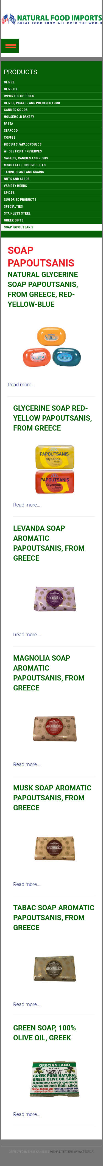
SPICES (9, 193)
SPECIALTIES (13, 207)
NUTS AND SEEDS (16, 179)
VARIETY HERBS (15, 186)
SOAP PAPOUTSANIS (18, 227)
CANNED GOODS (15, 110)
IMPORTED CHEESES (19, 96)
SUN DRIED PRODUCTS (20, 200)
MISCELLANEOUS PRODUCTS (25, 165)
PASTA (8, 124)
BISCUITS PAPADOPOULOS (22, 144)
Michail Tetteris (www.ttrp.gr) (72, 1151)
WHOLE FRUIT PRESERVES (23, 151)
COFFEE (9, 137)
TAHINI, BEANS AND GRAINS (24, 172)
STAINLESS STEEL (17, 213)
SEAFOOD (11, 131)
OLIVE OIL (11, 89)
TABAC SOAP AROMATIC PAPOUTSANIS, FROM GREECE (53, 918)
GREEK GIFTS (13, 220)
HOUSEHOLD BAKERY (19, 117)
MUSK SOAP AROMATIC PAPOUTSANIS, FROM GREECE (52, 798)
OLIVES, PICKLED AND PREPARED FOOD (32, 103)
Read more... (21, 384)
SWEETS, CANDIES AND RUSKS (26, 158)
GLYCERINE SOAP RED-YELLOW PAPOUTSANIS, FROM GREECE (52, 418)
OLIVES (9, 82)
